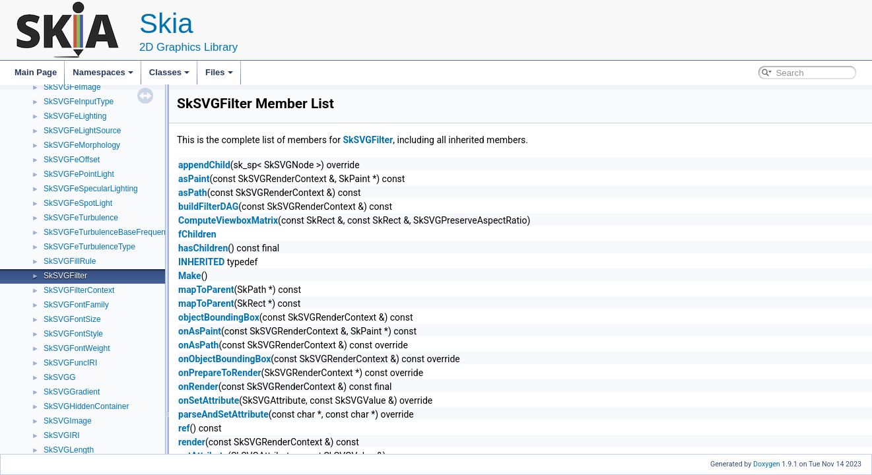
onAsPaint (199, 331)
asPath (192, 192)
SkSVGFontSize (72, 319)
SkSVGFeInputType (79, 101)
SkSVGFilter (65, 275)
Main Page (36, 72)
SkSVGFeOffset (72, 159)
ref (184, 428)
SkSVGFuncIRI (70, 362)
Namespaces (103, 72)
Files (219, 72)
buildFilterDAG (208, 206)
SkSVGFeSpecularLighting (91, 188)
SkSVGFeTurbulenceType (89, 246)
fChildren (197, 234)
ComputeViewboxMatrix (228, 220)
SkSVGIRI (62, 435)
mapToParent (206, 289)
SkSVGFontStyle (73, 333)
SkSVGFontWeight (77, 348)
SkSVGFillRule (70, 261)
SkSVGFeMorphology (82, 145)
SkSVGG (60, 377)
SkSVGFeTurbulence (81, 217)
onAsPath (198, 345)
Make (189, 275)
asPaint (193, 179)
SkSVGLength (69, 450)
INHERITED (201, 262)
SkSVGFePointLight (79, 174)
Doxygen (766, 464)
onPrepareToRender (219, 372)
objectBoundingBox (218, 317)
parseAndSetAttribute (223, 414)
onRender (198, 386)
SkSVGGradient (72, 391)
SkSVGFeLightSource (82, 130)
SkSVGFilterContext (79, 290)
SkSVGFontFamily (76, 304)
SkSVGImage (68, 421)
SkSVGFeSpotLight (78, 203)
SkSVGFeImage (72, 87)
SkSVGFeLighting (75, 116)
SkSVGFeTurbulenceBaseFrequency (109, 232)
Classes (169, 72)
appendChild (204, 165)
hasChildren (203, 248)
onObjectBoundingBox (224, 359)
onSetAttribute (208, 400)
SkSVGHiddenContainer (86, 406)
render (191, 442)
